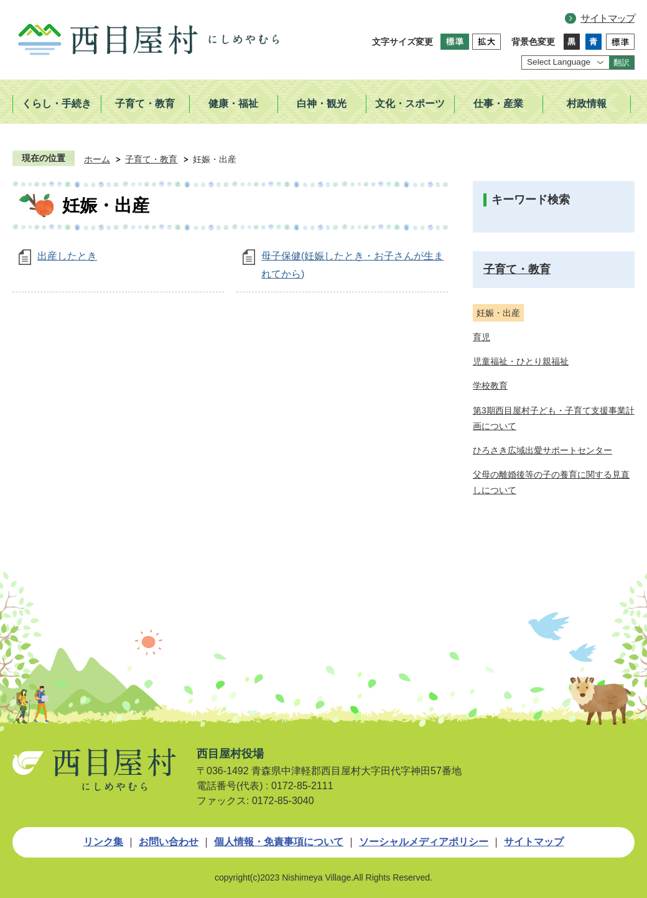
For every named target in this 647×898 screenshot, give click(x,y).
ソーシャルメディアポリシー (423, 841)
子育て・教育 (151, 159)
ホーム (97, 159)
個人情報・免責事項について (278, 841)
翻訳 (621, 62)
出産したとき (67, 256)
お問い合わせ (168, 841)
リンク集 (103, 841)
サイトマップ (607, 18)
